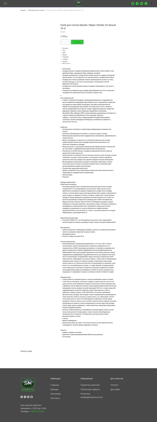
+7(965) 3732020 (37, 411)
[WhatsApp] (132, 4)
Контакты (55, 398)
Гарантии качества (90, 385)
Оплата (114, 385)
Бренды (54, 389)
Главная (23, 10)
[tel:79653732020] (25, 397)
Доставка (115, 389)
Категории (55, 394)
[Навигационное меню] (5, 3)
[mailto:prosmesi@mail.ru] (141, 4)
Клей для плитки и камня (36, 10)
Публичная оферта (90, 389)
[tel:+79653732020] (145, 4)
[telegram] (21, 397)
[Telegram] (137, 4)
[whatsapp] (31, 397)
